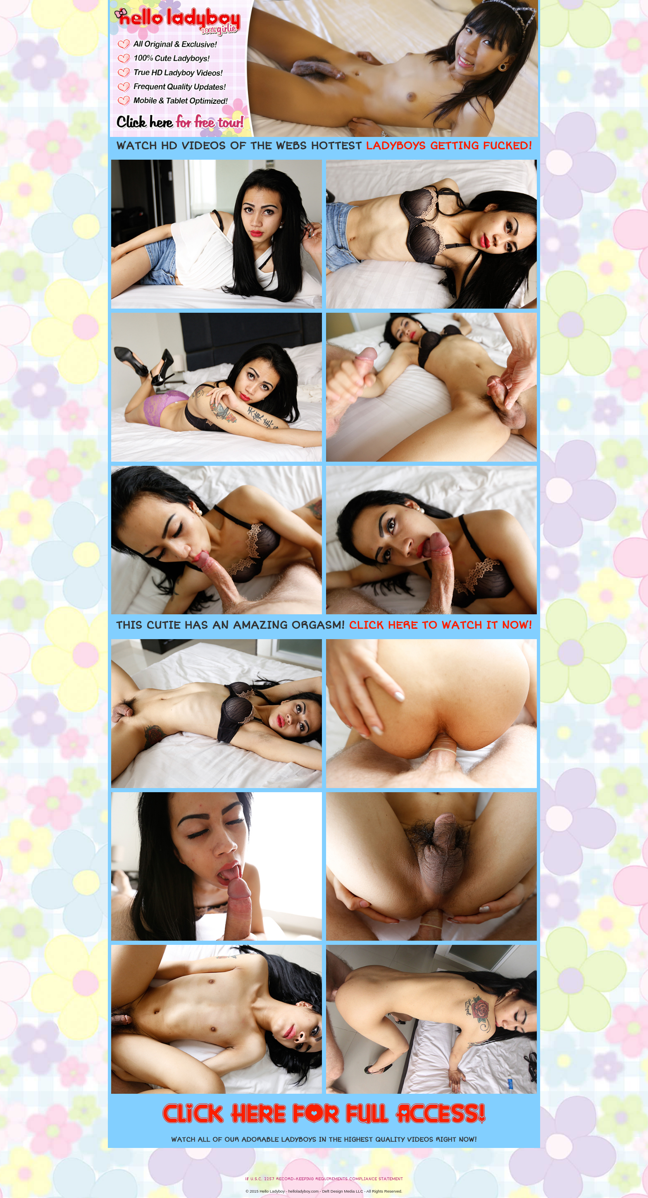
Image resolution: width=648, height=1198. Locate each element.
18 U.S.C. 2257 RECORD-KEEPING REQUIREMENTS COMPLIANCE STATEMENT (324, 1178)
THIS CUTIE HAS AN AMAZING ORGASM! (324, 625)
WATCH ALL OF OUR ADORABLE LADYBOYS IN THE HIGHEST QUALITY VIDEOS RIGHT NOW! (324, 1140)
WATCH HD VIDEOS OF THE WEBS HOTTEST (324, 146)
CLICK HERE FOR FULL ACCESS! (324, 1114)
